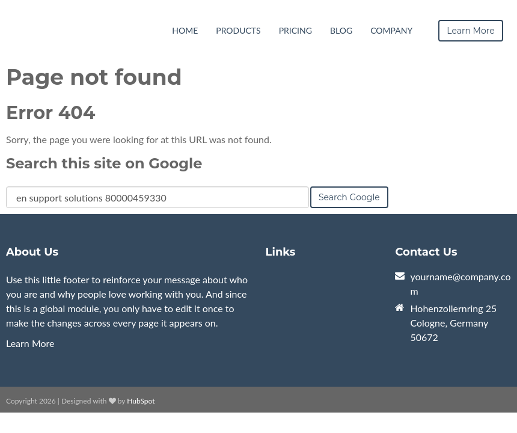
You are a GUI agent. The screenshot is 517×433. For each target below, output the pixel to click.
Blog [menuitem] (341, 30)
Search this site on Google (104, 163)
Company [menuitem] (391, 30)
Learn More (30, 343)
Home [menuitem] (185, 30)
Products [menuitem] (238, 30)
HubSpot (140, 400)
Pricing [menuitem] (295, 30)
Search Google (349, 197)
